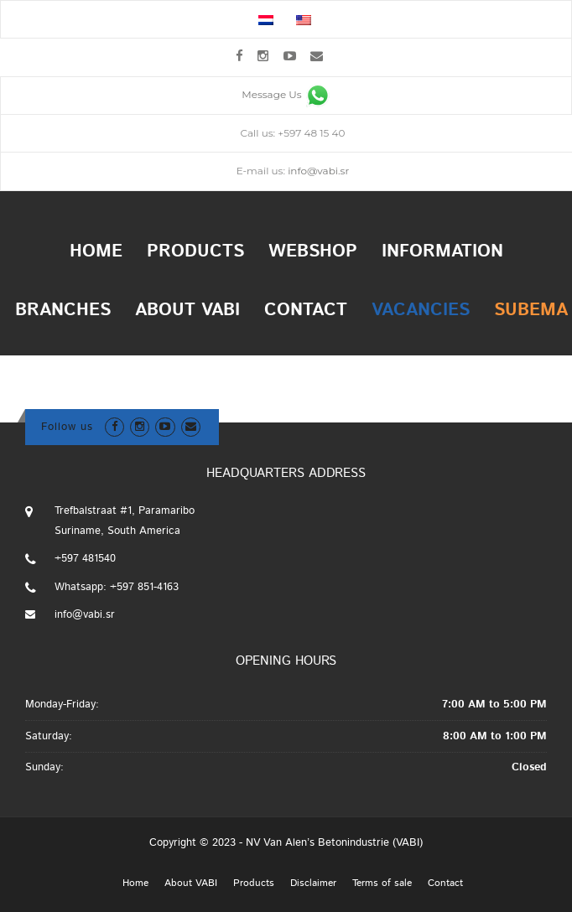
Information (442, 251)
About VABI (187, 310)
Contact (305, 310)
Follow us (67, 427)
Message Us (286, 94)
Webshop (312, 251)
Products (195, 251)
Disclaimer (313, 883)
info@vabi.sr (318, 170)
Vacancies (421, 310)
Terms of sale (382, 883)
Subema (531, 310)
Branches (63, 310)
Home (96, 251)
